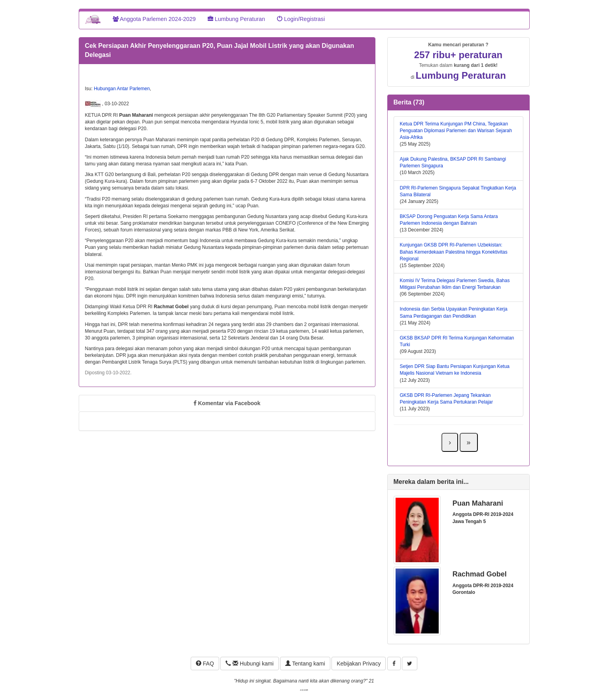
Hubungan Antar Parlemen (122, 88)
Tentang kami (305, 663)
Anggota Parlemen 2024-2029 (154, 19)
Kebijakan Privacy (359, 663)
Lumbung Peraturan (236, 19)
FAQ (205, 663)
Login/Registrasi (301, 19)
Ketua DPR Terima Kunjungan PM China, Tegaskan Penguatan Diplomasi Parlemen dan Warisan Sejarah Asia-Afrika (456, 130)
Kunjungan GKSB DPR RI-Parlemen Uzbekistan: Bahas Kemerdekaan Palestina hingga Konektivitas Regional (454, 251)
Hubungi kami (249, 663)
